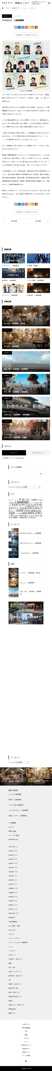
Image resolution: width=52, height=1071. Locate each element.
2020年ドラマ (13, 905)
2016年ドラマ (13, 863)
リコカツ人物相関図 (15, 794)
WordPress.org (13, 839)
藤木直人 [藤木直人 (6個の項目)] (32, 515)
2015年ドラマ (7, 16)
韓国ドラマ (12, 1013)
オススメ (7, 307)
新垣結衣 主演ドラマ (16, 976)
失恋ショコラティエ (15, 971)
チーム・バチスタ (14, 938)
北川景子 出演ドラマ (16, 959)
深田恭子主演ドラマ (15, 996)
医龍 (10, 963)
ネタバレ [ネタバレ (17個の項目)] (24, 499)
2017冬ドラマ (13, 867)
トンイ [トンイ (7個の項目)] (16, 500)
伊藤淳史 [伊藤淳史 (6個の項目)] (37, 503)
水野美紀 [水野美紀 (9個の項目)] (27, 511)
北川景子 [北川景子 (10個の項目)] (22, 505)
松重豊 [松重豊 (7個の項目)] (35, 508)
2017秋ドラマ (13, 880)
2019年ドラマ (13, 901)
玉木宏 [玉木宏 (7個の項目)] (19, 513)
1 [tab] (24, 621)
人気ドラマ (12, 955)
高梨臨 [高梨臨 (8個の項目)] (21, 517)
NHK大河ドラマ (14, 913)
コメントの (14, 835)
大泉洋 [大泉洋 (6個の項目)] (12, 507)
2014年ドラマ (13, 855)
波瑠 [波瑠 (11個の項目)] (33, 511)
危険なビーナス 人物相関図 (18, 815)
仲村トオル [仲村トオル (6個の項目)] (31, 503)
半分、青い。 (13, 967)
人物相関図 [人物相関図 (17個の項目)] (21, 502)
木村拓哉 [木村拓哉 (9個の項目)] (23, 509)
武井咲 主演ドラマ (15, 984)
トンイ (11, 946)
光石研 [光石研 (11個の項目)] (15, 505)
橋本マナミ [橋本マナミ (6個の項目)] (13, 511)
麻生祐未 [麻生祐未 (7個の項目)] (33, 517)
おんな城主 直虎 (14, 926)
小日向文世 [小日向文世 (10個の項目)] (29, 507)
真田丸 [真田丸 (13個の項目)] (31, 513)
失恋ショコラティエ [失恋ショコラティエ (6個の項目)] (19, 507)
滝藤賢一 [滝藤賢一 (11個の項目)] (13, 513)
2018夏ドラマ (13, 888)
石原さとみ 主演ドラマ (16, 1005)
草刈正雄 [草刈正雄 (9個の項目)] (23, 516)
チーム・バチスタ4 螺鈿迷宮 (18, 942)
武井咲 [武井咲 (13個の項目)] (20, 510)
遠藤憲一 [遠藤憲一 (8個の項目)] (16, 517)
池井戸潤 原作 (13, 988)
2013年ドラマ (13, 851)
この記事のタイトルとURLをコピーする (26, 35)
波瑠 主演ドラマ (14, 992)
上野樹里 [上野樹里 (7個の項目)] (11, 503)
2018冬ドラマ (13, 884)
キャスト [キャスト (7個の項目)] (11, 500)
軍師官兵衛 (12, 1009)
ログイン (11, 827)
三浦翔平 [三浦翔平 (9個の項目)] (34, 500)
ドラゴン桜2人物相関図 (16, 805)
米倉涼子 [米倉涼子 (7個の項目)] (16, 516)
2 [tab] (26, 621)
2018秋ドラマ (13, 896)
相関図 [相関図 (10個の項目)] (24, 513)
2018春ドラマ (13, 892)
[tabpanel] (26, 613)
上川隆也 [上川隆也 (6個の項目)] (40, 500)
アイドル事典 (26, 1055)
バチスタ (26, 1038)
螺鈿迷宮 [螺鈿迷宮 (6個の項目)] (37, 515)
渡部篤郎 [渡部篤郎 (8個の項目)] (39, 511)
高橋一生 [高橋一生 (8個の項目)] (27, 517)
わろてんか (12, 930)
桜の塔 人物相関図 (15, 799)
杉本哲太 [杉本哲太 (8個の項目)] (30, 508)
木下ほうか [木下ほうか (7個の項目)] (16, 508)
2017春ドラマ (13, 876)
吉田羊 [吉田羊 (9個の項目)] (35, 505)
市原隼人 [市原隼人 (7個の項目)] (37, 507)
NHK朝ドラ (7, 352)
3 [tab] (27, 621)
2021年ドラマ (13, 909)
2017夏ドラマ (13, 872)
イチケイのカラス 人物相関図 (18, 810)
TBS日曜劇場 (13, 921)
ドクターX (12, 951)
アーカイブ (12, 762)
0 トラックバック (38, 452)
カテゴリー (12, 487)
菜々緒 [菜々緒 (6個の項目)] (28, 515)
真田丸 (11, 1000)
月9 (10, 980)
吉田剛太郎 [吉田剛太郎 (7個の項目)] (29, 505)
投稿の (12, 831)
